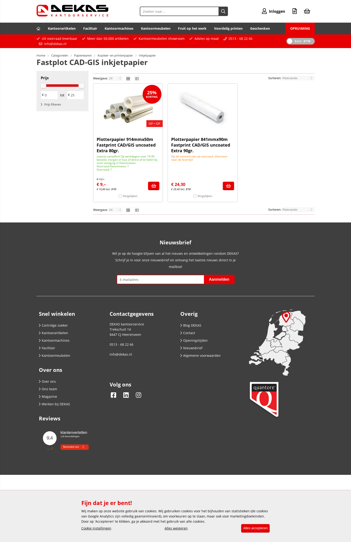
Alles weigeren (174, 528)
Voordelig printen (228, 28)
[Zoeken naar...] (222, 11)
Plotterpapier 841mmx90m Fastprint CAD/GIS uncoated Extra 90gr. (200, 144)
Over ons (47, 381)
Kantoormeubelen (155, 28)
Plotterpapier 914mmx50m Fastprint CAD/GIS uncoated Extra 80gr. (126, 144)
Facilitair (90, 28)
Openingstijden (194, 340)
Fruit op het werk (192, 28)
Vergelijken (130, 196)
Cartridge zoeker (53, 325)
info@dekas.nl (55, 43)
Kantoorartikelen (62, 28)
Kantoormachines (119, 28)
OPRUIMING (300, 28)
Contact (187, 333)
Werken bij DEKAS (54, 404)
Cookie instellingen (96, 528)
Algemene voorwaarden (200, 355)
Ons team (48, 389)
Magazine (48, 396)
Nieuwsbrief (191, 348)
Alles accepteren (254, 528)
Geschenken (260, 28)
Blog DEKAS (190, 325)
